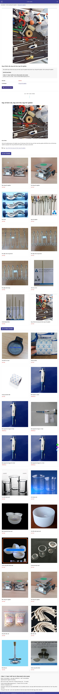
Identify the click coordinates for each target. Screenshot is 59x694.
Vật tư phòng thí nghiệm (11, 5)
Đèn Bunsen (4, 667)
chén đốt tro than (5, 360)
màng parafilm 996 (6, 394)
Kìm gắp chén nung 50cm (7, 253)
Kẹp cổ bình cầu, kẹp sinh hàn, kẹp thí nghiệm (15, 148)
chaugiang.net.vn (8, 684)
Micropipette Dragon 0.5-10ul (8, 463)
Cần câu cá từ (34, 287)
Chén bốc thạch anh (35, 565)
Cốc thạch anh (34, 497)
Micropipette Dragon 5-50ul (8, 428)
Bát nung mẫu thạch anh (7, 531)
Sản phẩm (3, 5)
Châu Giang (29, 1)
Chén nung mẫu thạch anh (7, 565)
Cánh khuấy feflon (6, 321)
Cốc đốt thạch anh (6, 497)
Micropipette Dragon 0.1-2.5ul (37, 463)
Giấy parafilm (34, 360)
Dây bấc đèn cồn (5, 633)
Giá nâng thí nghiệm (35, 185)
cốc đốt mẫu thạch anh (36, 531)
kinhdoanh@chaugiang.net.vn (10, 683)
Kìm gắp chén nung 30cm (36, 253)
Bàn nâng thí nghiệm (6, 185)
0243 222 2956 (7, 87)
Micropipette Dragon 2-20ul (37, 428)
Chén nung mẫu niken (35, 667)
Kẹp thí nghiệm (34, 219)
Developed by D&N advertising (29, 692)
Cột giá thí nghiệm (22, 83)
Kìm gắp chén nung (6, 287)
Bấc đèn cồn (33, 633)
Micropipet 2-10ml (35, 394)
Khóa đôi (4, 219)
